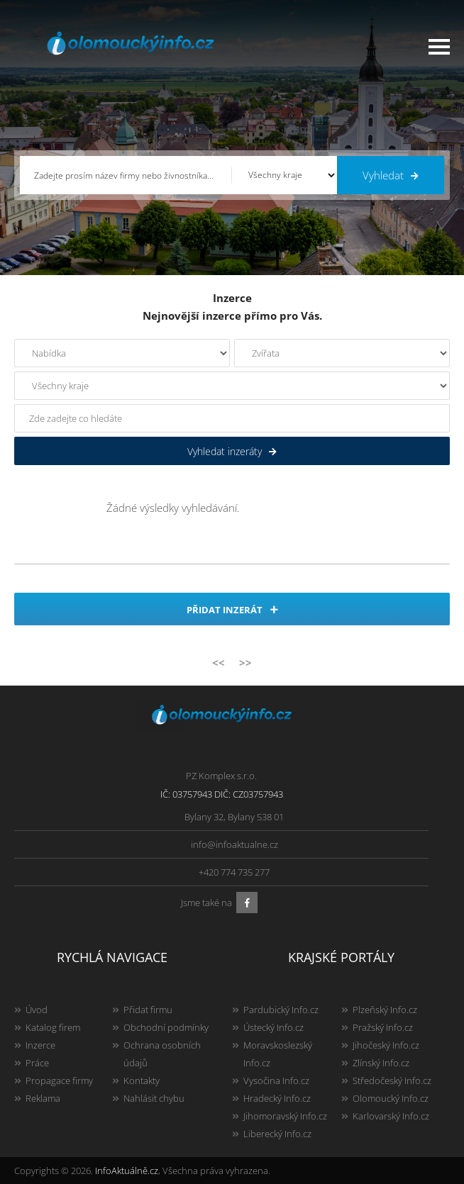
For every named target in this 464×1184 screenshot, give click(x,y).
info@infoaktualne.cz (234, 844)
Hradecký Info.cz (277, 1098)
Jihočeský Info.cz (386, 1045)
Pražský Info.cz (383, 1027)
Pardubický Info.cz (281, 1009)
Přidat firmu (147, 1009)
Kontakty (141, 1080)
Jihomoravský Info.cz (285, 1116)
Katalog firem (53, 1027)
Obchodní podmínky (166, 1027)
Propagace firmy (59, 1080)
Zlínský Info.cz (381, 1062)
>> (245, 662)
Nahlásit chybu (153, 1098)
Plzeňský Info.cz (385, 1009)
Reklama (43, 1098)
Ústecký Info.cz (273, 1027)
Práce (37, 1062)
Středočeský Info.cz (392, 1080)
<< (218, 662)
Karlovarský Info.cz (391, 1116)
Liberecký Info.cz (277, 1133)
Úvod (37, 1009)
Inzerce (40, 1045)
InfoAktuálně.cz (126, 1170)
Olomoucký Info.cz (391, 1098)
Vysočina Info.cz (276, 1080)
